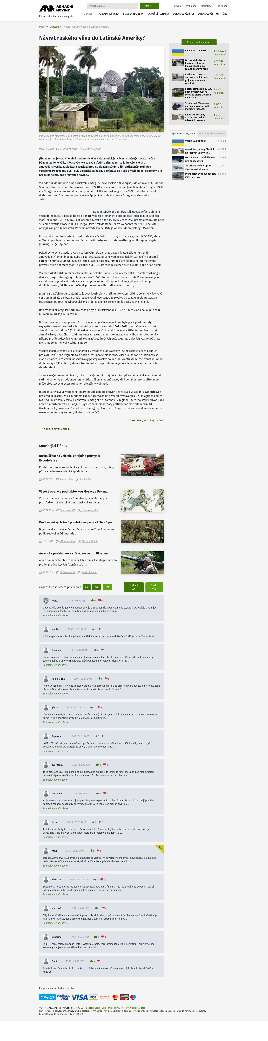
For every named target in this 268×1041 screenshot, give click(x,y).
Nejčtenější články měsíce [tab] (212, 133)
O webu (178, 6)
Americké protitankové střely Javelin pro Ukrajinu (73, 553)
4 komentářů (66, 479)
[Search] (112, 6)
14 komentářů (68, 149)
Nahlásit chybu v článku (57, 429)
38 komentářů (67, 510)
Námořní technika (158, 13)
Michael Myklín (92, 149)
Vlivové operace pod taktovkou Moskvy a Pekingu (73, 491)
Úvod (42, 26)
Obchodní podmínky (111, 1008)
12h (97, 587)
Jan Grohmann (89, 572)
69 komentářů (67, 572)
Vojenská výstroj (208, 13)
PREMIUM (222, 6)
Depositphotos (93, 1008)
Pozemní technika (108, 13)
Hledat (149, 5)
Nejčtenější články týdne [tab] (183, 133)
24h (108, 587)
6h (86, 587)
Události (89, 13)
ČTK (225, 13)
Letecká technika (133, 13)
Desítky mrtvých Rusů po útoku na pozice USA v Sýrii (75, 522)
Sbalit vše (154, 587)
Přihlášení (191, 6)
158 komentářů (67, 541)
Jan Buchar (86, 479)
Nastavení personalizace (133, 1008)
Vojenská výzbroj (183, 13)
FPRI (139, 420)
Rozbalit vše (133, 587)
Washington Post (154, 420)
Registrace (207, 6)
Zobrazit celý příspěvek (55, 615)
